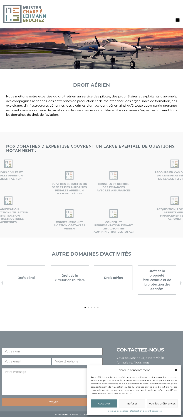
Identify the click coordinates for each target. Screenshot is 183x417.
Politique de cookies (117, 410)
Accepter (104, 403)
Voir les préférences (162, 403)
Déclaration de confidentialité (146, 410)
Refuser (132, 403)
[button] (176, 370)
